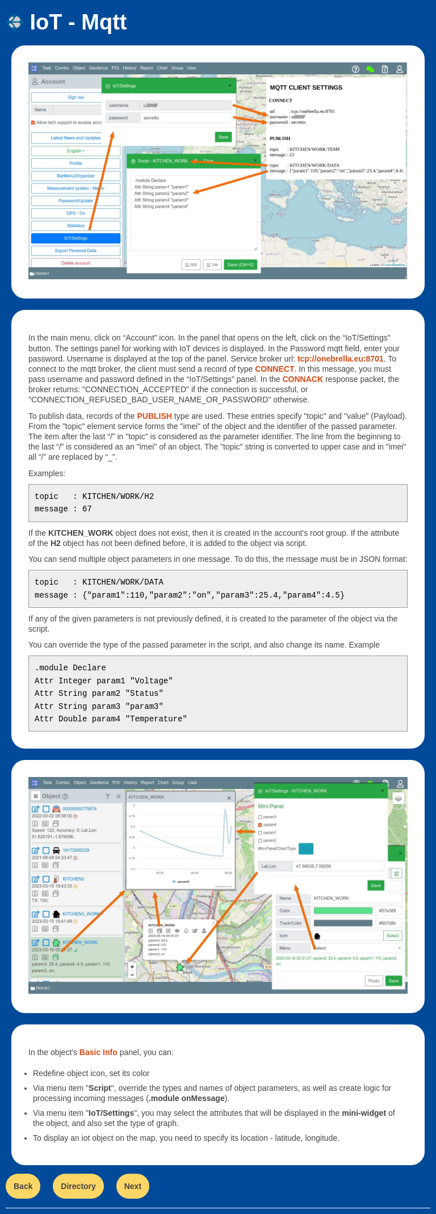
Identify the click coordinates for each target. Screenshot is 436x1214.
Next (132, 1186)
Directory (78, 1186)
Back (23, 1186)
